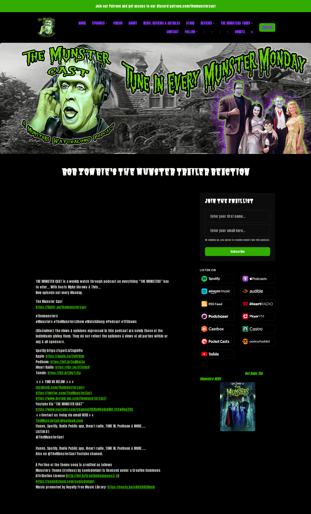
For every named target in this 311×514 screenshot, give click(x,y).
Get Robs (251, 373)
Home (82, 23)
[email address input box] (237, 230)
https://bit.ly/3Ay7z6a (64, 372)
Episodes (98, 23)
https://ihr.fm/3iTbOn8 (72, 367)
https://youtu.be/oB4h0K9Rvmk (131, 487)
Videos (117, 23)
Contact (173, 31)
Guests (267, 27)
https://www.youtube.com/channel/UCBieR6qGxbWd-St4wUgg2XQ (84, 409)
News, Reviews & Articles (161, 23)
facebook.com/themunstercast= (60, 387)
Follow (190, 31)
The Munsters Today (235, 23)
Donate (240, 31)
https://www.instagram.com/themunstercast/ (71, 398)
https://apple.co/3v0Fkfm (65, 356)
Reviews (206, 23)
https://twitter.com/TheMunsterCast (64, 393)
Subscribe (237, 251)
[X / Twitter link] (220, 31)
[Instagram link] (212, 31)
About (133, 23)
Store (190, 23)
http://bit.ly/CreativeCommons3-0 (92, 475)
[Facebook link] (204, 31)
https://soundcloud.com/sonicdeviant (65, 481)
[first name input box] (237, 216)
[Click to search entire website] (252, 31)
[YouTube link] (228, 31)
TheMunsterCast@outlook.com (59, 420)
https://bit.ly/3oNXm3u (67, 361)
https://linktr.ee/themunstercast (61, 307)
